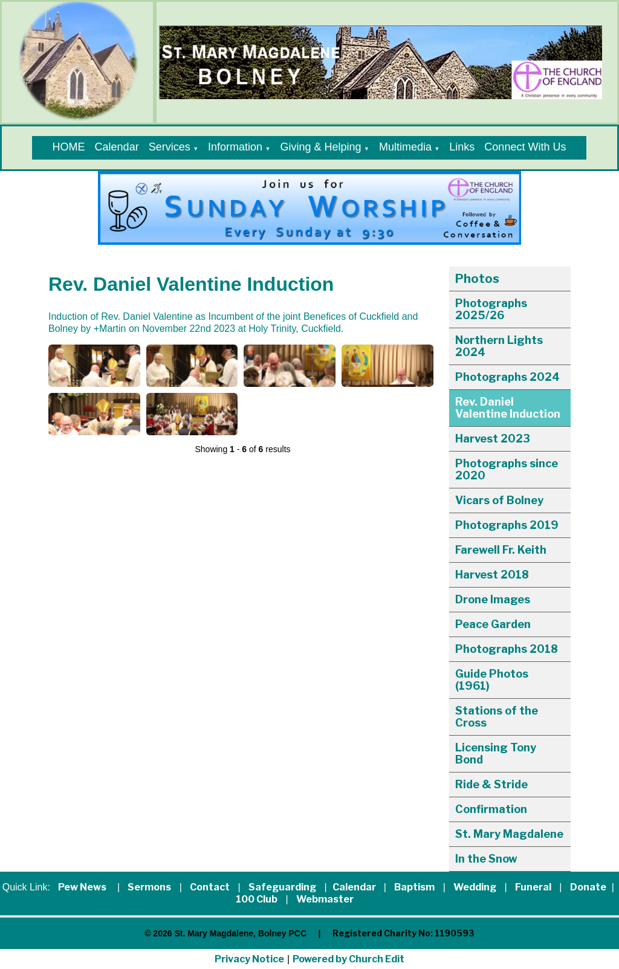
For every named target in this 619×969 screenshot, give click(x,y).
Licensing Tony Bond (495, 753)
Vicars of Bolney (499, 500)
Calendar (117, 147)
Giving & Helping (320, 147)
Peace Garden (493, 624)
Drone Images (492, 599)
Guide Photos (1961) (491, 679)
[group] (309, 208)
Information (235, 147)
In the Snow (486, 858)
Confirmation (491, 809)
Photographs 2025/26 (491, 309)
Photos (477, 278)
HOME (69, 147)
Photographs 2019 (507, 525)
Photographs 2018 (506, 649)
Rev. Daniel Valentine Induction (507, 407)
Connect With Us (525, 147)
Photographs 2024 (507, 377)
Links (462, 147)
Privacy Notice (249, 959)
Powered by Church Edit (348, 959)
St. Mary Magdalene (509, 834)
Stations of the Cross (496, 716)
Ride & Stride (491, 784)
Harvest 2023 (492, 438)
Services (169, 147)
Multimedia (405, 147)
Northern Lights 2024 (499, 346)
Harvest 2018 (492, 574)
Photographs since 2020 (506, 469)
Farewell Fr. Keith (500, 549)
